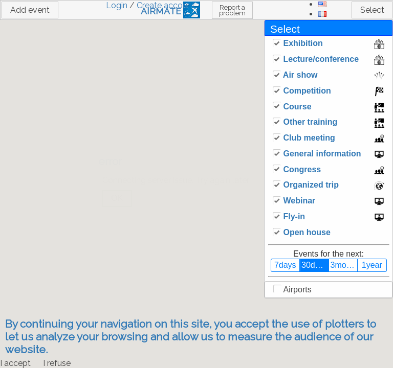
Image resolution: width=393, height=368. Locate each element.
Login (116, 5)
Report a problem (232, 10)
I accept (15, 363)
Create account (166, 5)
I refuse (57, 363)
